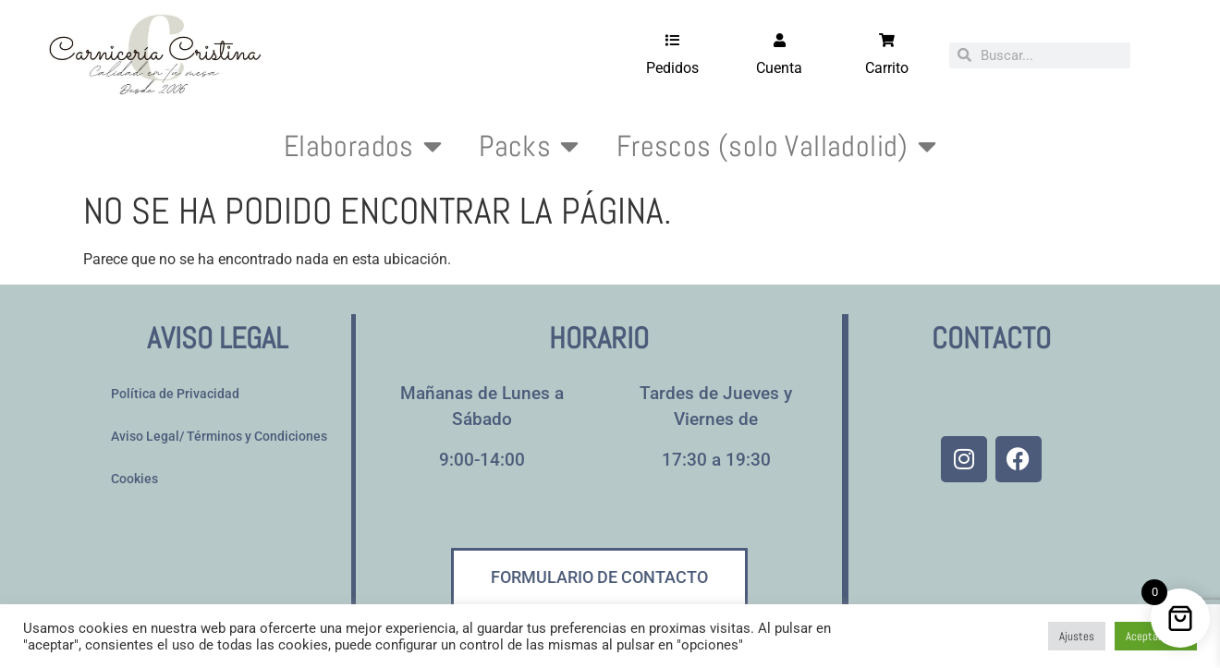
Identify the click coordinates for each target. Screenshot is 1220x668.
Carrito (887, 68)
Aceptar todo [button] (1156, 636)
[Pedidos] (672, 40)
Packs (529, 146)
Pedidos (672, 68)
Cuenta (779, 68)
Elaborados (363, 146)
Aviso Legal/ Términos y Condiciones (219, 436)
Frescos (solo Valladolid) (776, 146)
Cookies (134, 479)
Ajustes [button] (1076, 636)
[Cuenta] (780, 40)
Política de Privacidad (175, 394)
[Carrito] (887, 40)
